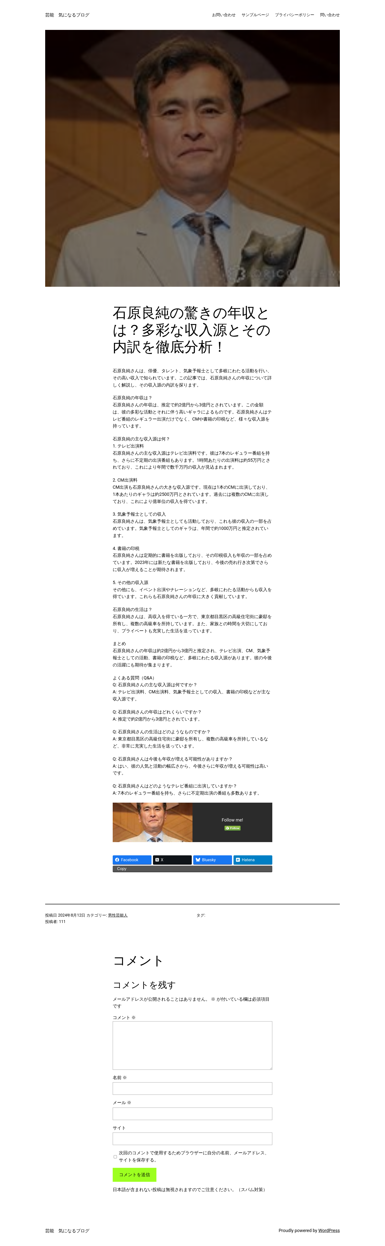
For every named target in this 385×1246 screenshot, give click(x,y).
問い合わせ (330, 14)
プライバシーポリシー (294, 14)
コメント (124, 1017)
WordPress (329, 1230)
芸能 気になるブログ (67, 14)
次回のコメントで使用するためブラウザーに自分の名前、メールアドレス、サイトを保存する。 (194, 1156)
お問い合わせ (224, 14)
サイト (119, 1127)
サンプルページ (255, 14)
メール (122, 1102)
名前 (120, 1077)
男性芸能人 (118, 915)
